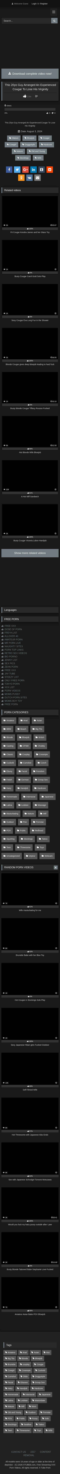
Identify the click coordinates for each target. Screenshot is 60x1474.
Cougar (45, 138)
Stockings (23, 158)
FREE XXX (8, 626)
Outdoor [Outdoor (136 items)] (32, 1412)
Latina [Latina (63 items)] (10, 1400)
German (25, 780)
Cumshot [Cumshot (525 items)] (12, 1376)
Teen (9, 847)
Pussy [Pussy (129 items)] (35, 1418)
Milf (44, 813)
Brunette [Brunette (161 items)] (11, 1364)
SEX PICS (8, 663)
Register (44, 4)
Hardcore (46, 144)
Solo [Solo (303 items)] (47, 1418)
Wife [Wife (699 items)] (50, 1430)
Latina (9, 805)
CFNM (26, 746)
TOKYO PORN (10, 684)
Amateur (10, 720)
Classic (10, 754)
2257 (32, 1452)
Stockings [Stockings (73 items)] (12, 1424)
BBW (9, 729)
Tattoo (44, 839)
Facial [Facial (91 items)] (10, 1382)
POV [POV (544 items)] (10, 1418)
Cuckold (10, 763)
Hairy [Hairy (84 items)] (10, 1388)
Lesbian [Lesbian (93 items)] (24, 1400)
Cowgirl (11, 144)
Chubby (41, 746)
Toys (42, 847)
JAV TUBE (8, 673)
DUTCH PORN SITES (14, 697)
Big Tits (38, 729)
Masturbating (12, 813)
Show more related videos (30, 552)
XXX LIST (8, 687)
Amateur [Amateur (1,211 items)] (11, 1352)
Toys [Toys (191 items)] (39, 1430)
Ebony (9, 771)
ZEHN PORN (9, 667)
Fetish (9, 780)
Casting (10, 746)
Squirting (11, 839)
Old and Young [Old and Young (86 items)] (14, 1412)
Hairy (9, 788)
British (41, 737)
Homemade (12, 797)
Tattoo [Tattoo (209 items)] (41, 1424)
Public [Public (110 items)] (22, 1418)
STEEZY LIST (10, 677)
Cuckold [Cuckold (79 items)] (41, 1370)
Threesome (25, 847)
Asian (39, 720)
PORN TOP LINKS (12, 650)
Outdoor (10, 822)
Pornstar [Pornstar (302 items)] (46, 1412)
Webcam (49, 856)
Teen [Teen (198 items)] (10, 1430)
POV (9, 830)
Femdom (40, 771)
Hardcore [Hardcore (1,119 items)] (38, 1388)
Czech (43, 763)
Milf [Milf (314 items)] (22, 1406)
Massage (42, 805)
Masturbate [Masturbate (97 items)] (40, 1400)
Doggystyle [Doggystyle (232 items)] (40, 1376)
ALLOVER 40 (9, 636)
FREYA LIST (9, 633)
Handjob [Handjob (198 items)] (23, 1388)
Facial (24, 771)
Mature (13, 138)
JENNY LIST (9, 660)
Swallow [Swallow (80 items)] (27, 1424)
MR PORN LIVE (11, 643)
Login (34, 4)
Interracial (30, 797)
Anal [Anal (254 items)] (25, 1352)
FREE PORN (9, 704)
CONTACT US (18, 1452)
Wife (38, 158)
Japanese (49, 797)
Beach (23, 729)
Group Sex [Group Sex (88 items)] (40, 1382)
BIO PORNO (9, 656)
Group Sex (43, 780)
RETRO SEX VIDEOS (14, 653)
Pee (25, 822)
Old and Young (37, 151)
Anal (25, 720)
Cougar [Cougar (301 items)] (40, 1364)
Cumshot (27, 763)
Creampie (43, 754)
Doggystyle (28, 144)
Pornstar (40, 822)
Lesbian (24, 805)
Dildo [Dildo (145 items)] (25, 1376)
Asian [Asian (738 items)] (36, 1352)
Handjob (24, 788)
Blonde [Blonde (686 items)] (25, 1358)
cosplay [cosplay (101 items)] (26, 1364)
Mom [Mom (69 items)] (34, 1406)
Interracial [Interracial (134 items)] (29, 1394)
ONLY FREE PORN (12, 680)
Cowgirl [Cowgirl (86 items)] (11, 1370)
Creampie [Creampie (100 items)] (26, 1370)
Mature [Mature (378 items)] (11, 1406)
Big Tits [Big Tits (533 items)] (11, 1358)
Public (23, 830)
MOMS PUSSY (10, 694)
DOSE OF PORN (11, 629)
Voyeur (32, 856)
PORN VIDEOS (10, 691)
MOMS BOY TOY (11, 701)
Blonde (10, 737)
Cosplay (26, 754)
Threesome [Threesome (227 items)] (24, 1430)
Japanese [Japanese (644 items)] (46, 1394)
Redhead (39, 830)
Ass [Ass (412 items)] (48, 1352)
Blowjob (29, 138)
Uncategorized (13, 856)
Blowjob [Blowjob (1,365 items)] (38, 1358)
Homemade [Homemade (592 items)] (13, 1394)
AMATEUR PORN (12, 639)
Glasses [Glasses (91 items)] (24, 1382)
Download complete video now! (30, 73)
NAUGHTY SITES (12, 646)
